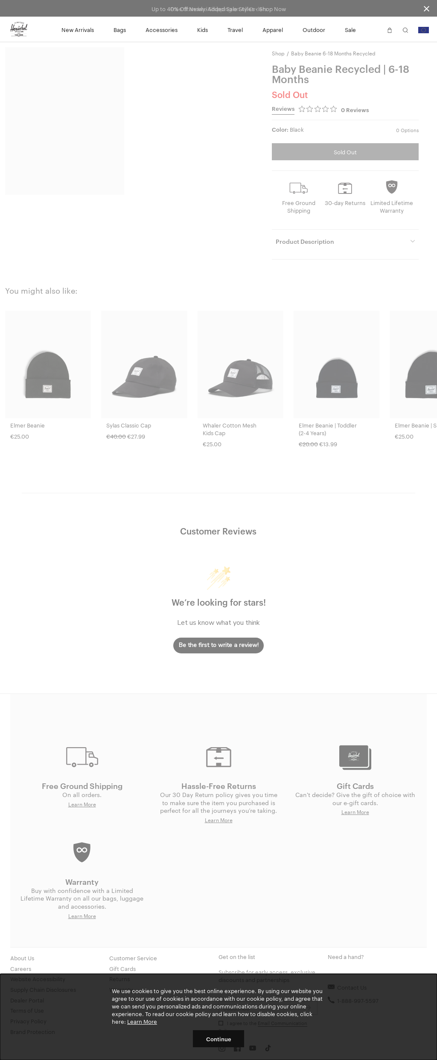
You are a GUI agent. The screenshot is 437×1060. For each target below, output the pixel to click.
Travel (235, 29)
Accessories (162, 29)
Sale (350, 29)
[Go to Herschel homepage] (18, 29)
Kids (202, 29)
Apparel (272, 29)
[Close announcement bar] (426, 8)
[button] (374, 29)
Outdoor (314, 29)
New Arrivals (77, 29)
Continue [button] (218, 1039)
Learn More (142, 1021)
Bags (120, 29)
